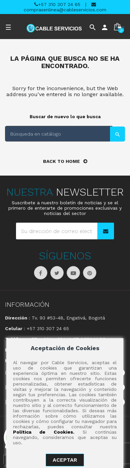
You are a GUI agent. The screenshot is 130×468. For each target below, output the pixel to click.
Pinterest (89, 272)
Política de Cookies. (43, 432)
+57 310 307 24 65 (57, 4)
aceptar (65, 460)
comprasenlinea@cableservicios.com (65, 7)
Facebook (40, 272)
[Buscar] (59, 133)
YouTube (73, 272)
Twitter (57, 272)
